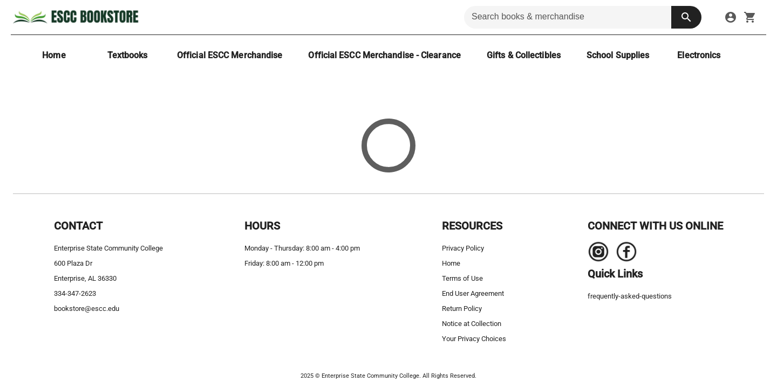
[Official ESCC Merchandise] (229, 55)
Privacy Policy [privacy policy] (463, 248)
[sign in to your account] (730, 17)
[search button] (686, 17)
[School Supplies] (618, 55)
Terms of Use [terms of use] (462, 278)
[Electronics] (698, 55)
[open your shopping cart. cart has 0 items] (750, 17)
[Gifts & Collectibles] (523, 55)
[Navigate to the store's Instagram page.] (598, 254)
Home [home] (451, 263)
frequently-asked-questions (630, 296)
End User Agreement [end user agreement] (473, 293)
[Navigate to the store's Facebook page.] (623, 254)
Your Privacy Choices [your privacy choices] (474, 339)
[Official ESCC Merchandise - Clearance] (384, 55)
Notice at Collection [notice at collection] (471, 324)
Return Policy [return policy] (462, 308)
